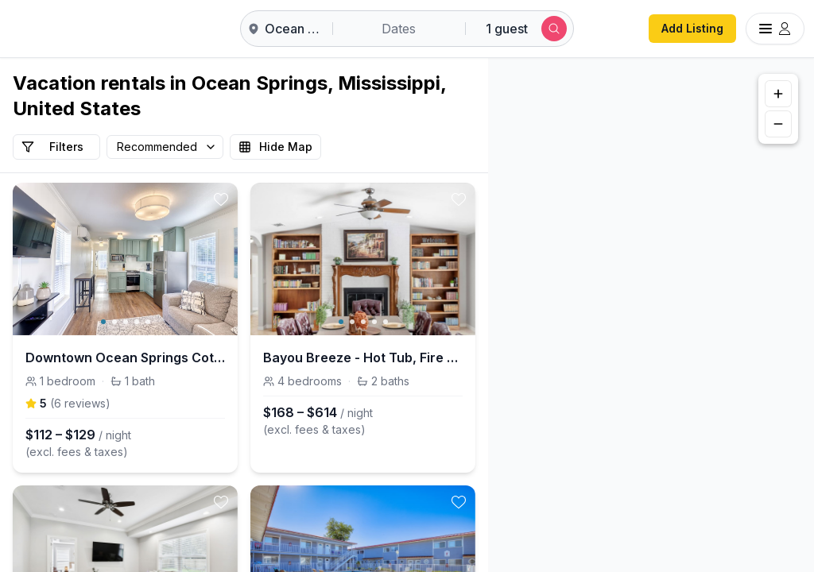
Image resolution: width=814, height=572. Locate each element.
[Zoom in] (778, 93)
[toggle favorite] (221, 199)
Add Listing (692, 28)
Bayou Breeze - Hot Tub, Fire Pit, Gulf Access (363, 357)
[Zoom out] (778, 123)
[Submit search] (554, 28)
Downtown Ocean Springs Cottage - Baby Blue (125, 357)
